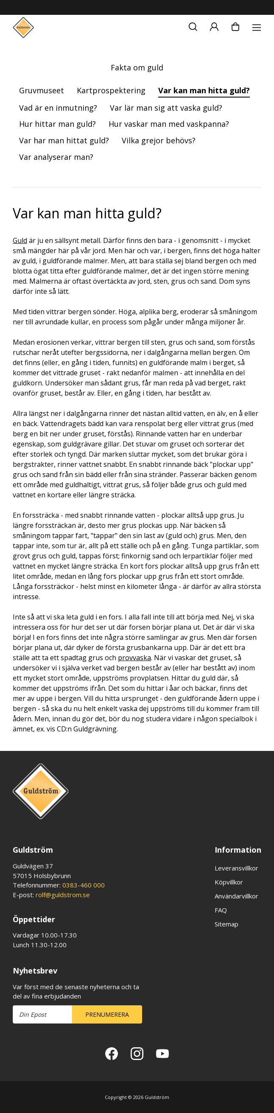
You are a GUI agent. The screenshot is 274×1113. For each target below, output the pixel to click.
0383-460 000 (83, 885)
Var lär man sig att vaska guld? (166, 108)
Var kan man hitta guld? (204, 90)
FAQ (221, 910)
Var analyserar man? (56, 157)
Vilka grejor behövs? (159, 140)
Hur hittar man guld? (57, 124)
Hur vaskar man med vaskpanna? (169, 124)
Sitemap (226, 924)
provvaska (134, 657)
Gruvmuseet (41, 90)
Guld (20, 240)
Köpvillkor (229, 882)
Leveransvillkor (236, 868)
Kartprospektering (111, 90)
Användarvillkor (236, 896)
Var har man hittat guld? (64, 140)
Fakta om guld (137, 67)
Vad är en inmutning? (58, 108)
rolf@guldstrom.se (63, 894)
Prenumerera (107, 1014)
